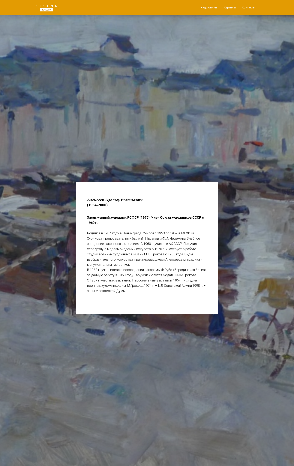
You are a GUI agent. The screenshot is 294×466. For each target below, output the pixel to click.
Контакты (248, 7)
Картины (230, 7)
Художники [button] (209, 7)
